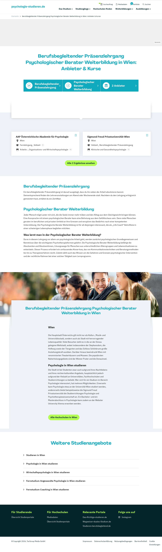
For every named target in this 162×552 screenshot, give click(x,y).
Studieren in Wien (35, 455)
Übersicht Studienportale (22, 517)
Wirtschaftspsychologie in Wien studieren (48, 472)
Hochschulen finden (102, 9)
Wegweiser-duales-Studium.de (97, 521)
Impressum (87, 541)
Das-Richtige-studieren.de (95, 517)
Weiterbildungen (123, 9)
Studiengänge (82, 9)
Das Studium (65, 9)
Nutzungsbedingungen (123, 541)
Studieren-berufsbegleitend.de (97, 526)
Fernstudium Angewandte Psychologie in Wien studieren (55, 480)
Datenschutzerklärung (103, 541)
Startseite (15, 16)
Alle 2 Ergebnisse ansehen (81, 163)
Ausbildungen (142, 9)
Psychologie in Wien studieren (42, 463)
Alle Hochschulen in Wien (63, 417)
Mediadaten (52, 517)
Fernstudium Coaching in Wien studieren (47, 489)
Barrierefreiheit (141, 541)
